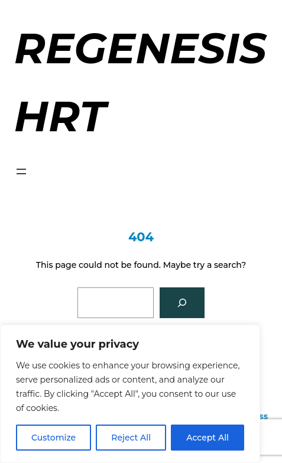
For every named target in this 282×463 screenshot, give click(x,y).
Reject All (131, 437)
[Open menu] (21, 171)
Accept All (207, 437)
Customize (53, 437)
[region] (130, 394)
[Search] (182, 302)
